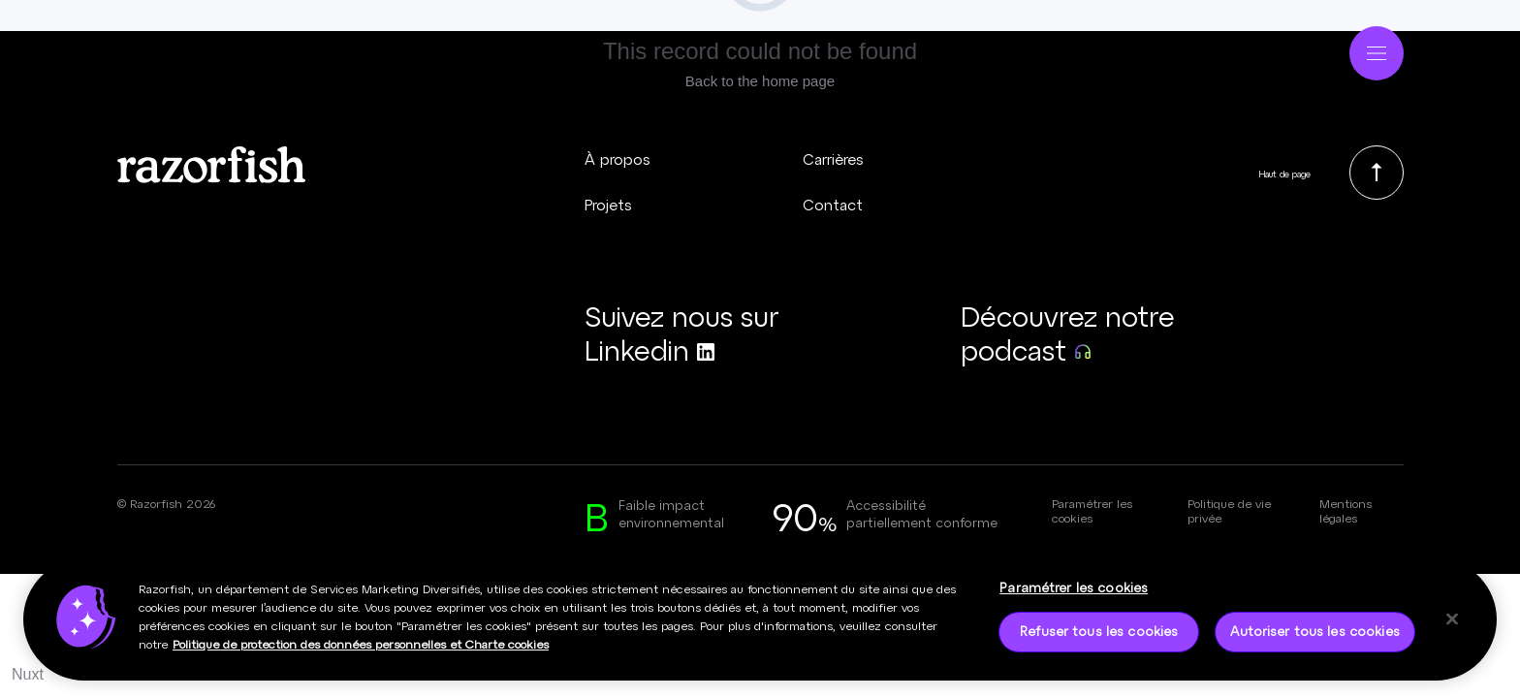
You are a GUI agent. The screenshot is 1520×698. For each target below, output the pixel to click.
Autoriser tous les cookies (1314, 637)
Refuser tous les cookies (1099, 637)
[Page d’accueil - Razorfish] (171, 50)
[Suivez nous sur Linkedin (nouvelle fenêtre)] (712, 333)
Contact (833, 204)
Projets (608, 204)
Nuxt (28, 674)
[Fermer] (1452, 624)
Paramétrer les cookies (1092, 510)
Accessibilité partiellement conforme (922, 513)
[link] (1376, 172)
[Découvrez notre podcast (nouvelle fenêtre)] (1088, 333)
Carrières (833, 159)
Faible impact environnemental (671, 513)
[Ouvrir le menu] (1376, 49)
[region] (760, 625)
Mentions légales (1345, 510)
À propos (617, 159)
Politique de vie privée (1229, 510)
